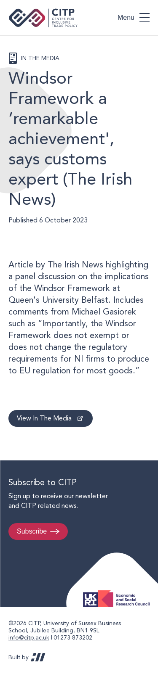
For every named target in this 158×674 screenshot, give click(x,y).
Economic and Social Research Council (119, 592)
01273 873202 (73, 637)
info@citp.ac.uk (28, 637)
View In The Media (44, 418)
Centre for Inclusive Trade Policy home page (43, 17)
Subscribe (32, 531)
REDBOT (38, 657)
